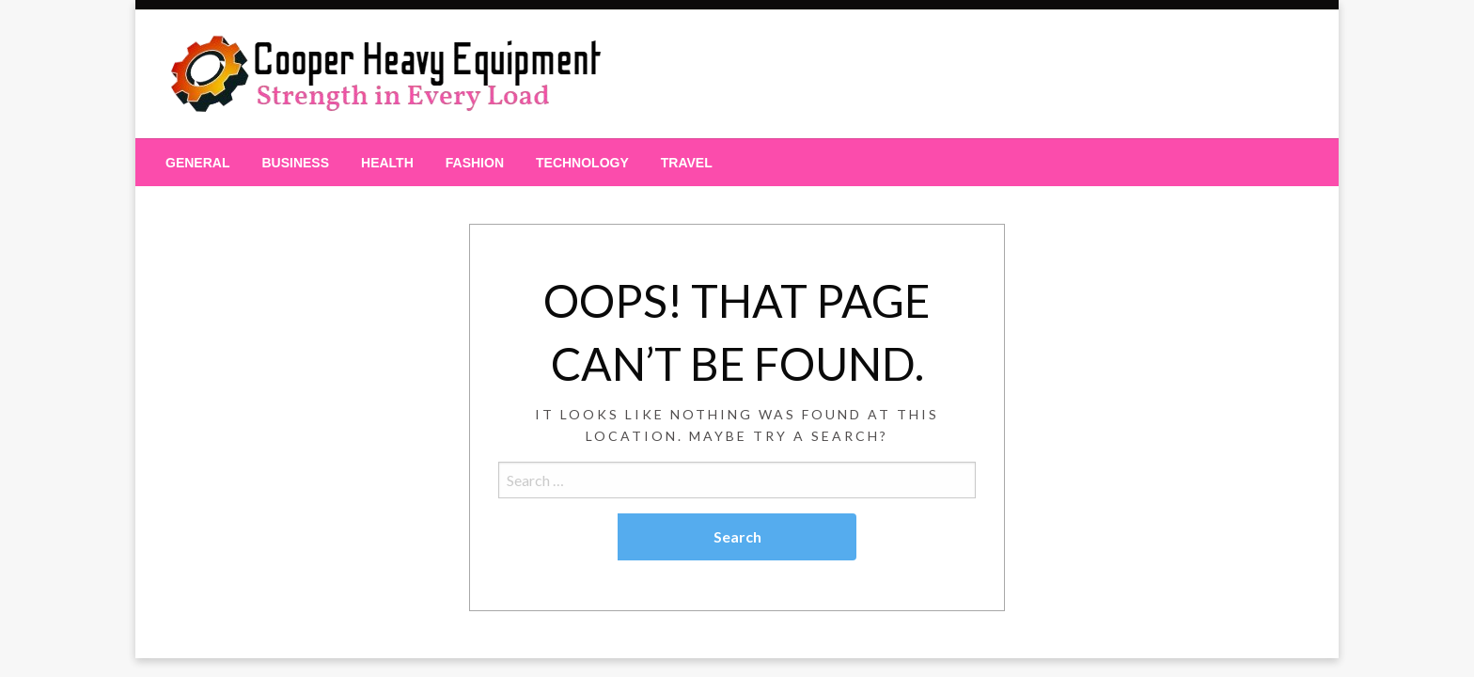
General (197, 162)
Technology (582, 162)
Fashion (475, 162)
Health (387, 162)
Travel (687, 162)
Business (295, 162)
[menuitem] (197, 162)
